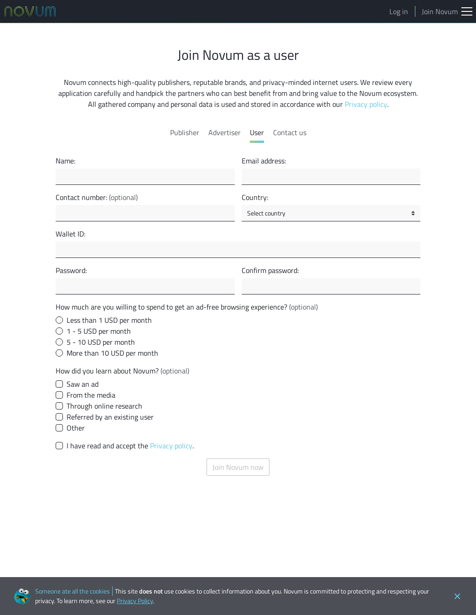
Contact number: (97, 197)
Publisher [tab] (184, 132)
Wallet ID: (70, 233)
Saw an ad (82, 383)
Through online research (104, 405)
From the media (91, 394)
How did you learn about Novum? (122, 370)
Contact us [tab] (289, 132)
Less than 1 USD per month (109, 320)
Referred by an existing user (110, 416)
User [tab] (257, 132)
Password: (71, 270)
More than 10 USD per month (112, 352)
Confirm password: (270, 270)
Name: (65, 160)
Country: (255, 197)
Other (76, 427)
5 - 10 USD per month (101, 341)
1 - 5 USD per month (99, 331)
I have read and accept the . (130, 445)
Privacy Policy (135, 600)
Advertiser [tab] (224, 132)
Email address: (264, 160)
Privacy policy (366, 104)
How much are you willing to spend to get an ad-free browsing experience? (187, 306)
